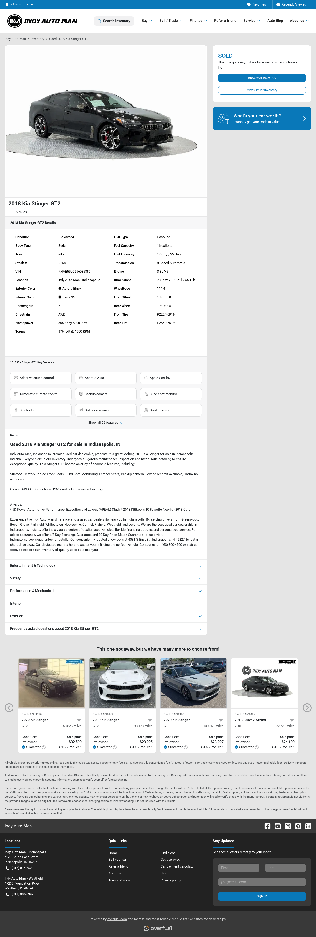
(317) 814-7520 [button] (19, 868)
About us (115, 873)
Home (113, 853)
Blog (164, 873)
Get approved (170, 860)
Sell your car (118, 860)
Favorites (256, 4)
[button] (21, 4)
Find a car (168, 853)
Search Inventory (114, 21)
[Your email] (262, 882)
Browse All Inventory (262, 78)
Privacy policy (171, 880)
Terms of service (121, 880)
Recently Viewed (291, 4)
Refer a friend (225, 21)
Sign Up (262, 896)
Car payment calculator (178, 866)
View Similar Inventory (262, 90)
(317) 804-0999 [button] (19, 894)
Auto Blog (275, 21)
